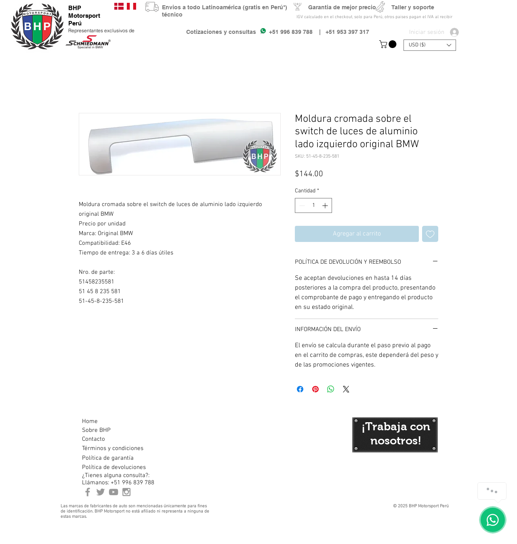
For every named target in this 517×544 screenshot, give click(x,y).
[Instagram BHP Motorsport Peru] (126, 492)
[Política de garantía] (108, 458)
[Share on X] (346, 389)
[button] (388, 44)
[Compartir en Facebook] (300, 389)
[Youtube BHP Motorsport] (113, 492)
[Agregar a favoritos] (430, 234)
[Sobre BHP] (110, 430)
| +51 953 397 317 (341, 32)
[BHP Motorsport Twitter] (100, 492)
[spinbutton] (313, 205)
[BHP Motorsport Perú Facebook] (87, 492)
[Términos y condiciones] (112, 448)
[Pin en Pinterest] (315, 389)
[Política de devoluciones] (114, 467)
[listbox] (430, 45)
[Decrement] (301, 205)
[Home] (110, 421)
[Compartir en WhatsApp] (331, 389)
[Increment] (326, 205)
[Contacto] (110, 439)
